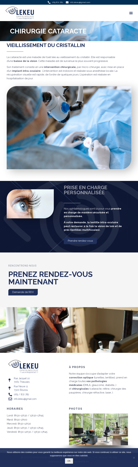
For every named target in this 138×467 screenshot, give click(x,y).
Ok (69, 461)
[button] (131, 13)
